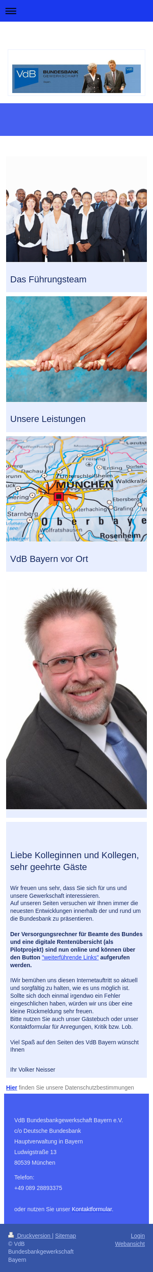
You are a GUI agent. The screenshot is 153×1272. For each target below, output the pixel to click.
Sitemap (65, 1235)
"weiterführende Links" (70, 957)
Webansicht (130, 1244)
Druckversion (30, 1235)
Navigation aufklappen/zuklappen (76, 11)
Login (138, 1235)
